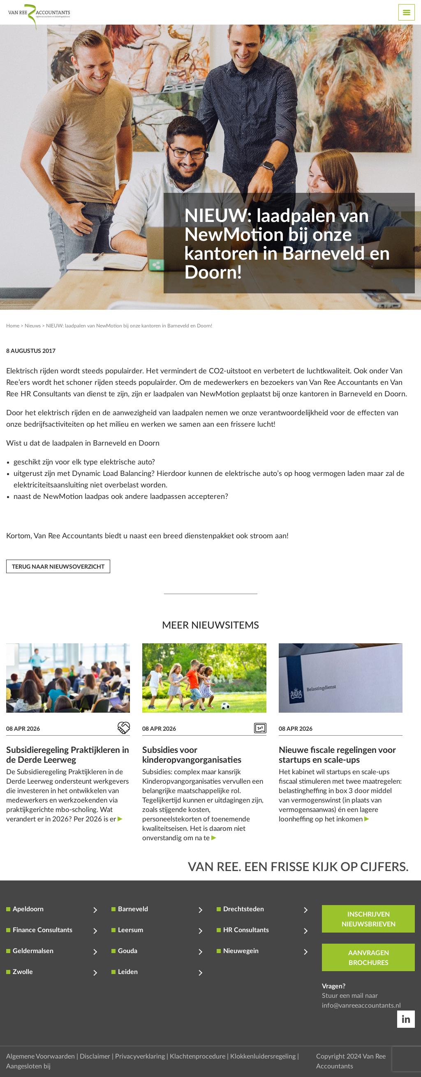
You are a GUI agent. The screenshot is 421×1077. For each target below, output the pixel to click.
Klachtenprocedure (197, 1056)
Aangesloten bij (28, 1066)
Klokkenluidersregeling (263, 1056)
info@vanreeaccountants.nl (361, 1005)
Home (12, 325)
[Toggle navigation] (406, 12)
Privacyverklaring (140, 1056)
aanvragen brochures (368, 958)
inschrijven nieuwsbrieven (369, 919)
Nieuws (33, 325)
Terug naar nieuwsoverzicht (58, 567)
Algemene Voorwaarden (40, 1056)
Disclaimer (95, 1056)
